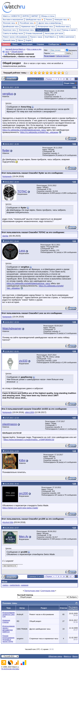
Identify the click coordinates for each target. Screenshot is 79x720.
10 (64, 79)
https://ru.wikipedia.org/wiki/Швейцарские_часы (24, 130)
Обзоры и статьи (47, 16)
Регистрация (27, 44)
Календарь (70, 44)
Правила (6, 44)
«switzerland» (14, 585)
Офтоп (20, 40)
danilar (5, 236)
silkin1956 (29, 412)
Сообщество (54, 44)
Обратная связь (55, 656)
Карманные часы (28, 26)
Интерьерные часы (45, 26)
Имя (45, 50)
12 (70, 79)
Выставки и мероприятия (13, 19)
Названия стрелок (6, 621)
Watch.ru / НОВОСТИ (11, 16)
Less (22, 250)
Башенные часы (9, 30)
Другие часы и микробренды (49, 23)
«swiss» (5, 585)
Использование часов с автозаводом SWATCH (8, 629)
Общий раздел (42, 30)
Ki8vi (22, 460)
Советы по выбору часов (13, 33)
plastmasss (9, 424)
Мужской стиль (9, 40)
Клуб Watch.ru (50, 37)
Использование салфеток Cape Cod (8, 614)
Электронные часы (26, 30)
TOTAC (22, 191)
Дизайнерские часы (11, 26)
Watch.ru (67, 656)
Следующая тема (48, 591)
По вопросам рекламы (10, 669)
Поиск (15, 44)
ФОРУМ (25, 16)
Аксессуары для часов (54, 33)
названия (24, 585)
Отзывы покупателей (34, 33)
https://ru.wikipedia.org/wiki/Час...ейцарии (39, 132)
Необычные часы (63, 26)
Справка (40, 44)
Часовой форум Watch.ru (15, 49)
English (28, 40)
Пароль (47, 53)
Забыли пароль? (62, 56)
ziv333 (23, 360)
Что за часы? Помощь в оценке (63, 30)
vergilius (7, 93)
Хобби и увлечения (66, 37)
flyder (6, 150)
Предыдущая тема (31, 591)
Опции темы (69, 83)
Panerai (49, 19)
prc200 (23, 493)
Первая (48, 79)
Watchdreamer (11, 328)
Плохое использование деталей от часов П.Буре (8, 638)
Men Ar (23, 536)
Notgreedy (7, 176)
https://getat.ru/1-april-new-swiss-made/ (20, 508)
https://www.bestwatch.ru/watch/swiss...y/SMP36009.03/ (28, 439)
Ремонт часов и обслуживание (15, 37)
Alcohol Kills (7, 522)
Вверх (75, 656)
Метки (4, 581)
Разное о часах (36, 37)
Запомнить (71, 50)
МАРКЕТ (34, 16)
